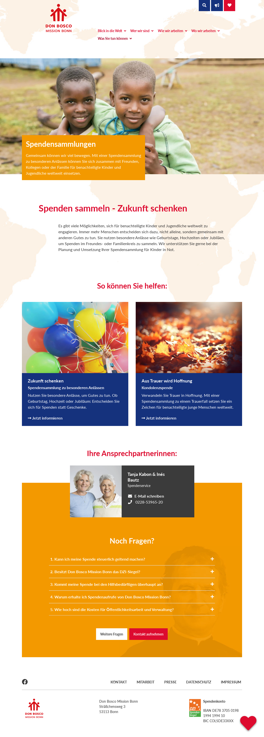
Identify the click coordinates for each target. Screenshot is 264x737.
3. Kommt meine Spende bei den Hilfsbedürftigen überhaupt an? (132, 584)
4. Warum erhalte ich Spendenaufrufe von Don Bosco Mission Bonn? (132, 596)
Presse (170, 681)
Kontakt (117, 681)
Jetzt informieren (45, 418)
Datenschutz (199, 681)
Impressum (232, 681)
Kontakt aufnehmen (148, 634)
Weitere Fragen (111, 634)
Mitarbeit (145, 681)
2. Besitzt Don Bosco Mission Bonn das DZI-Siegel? (132, 571)
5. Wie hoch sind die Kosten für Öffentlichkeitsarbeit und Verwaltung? (132, 609)
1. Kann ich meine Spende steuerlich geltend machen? (132, 559)
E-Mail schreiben (149, 496)
